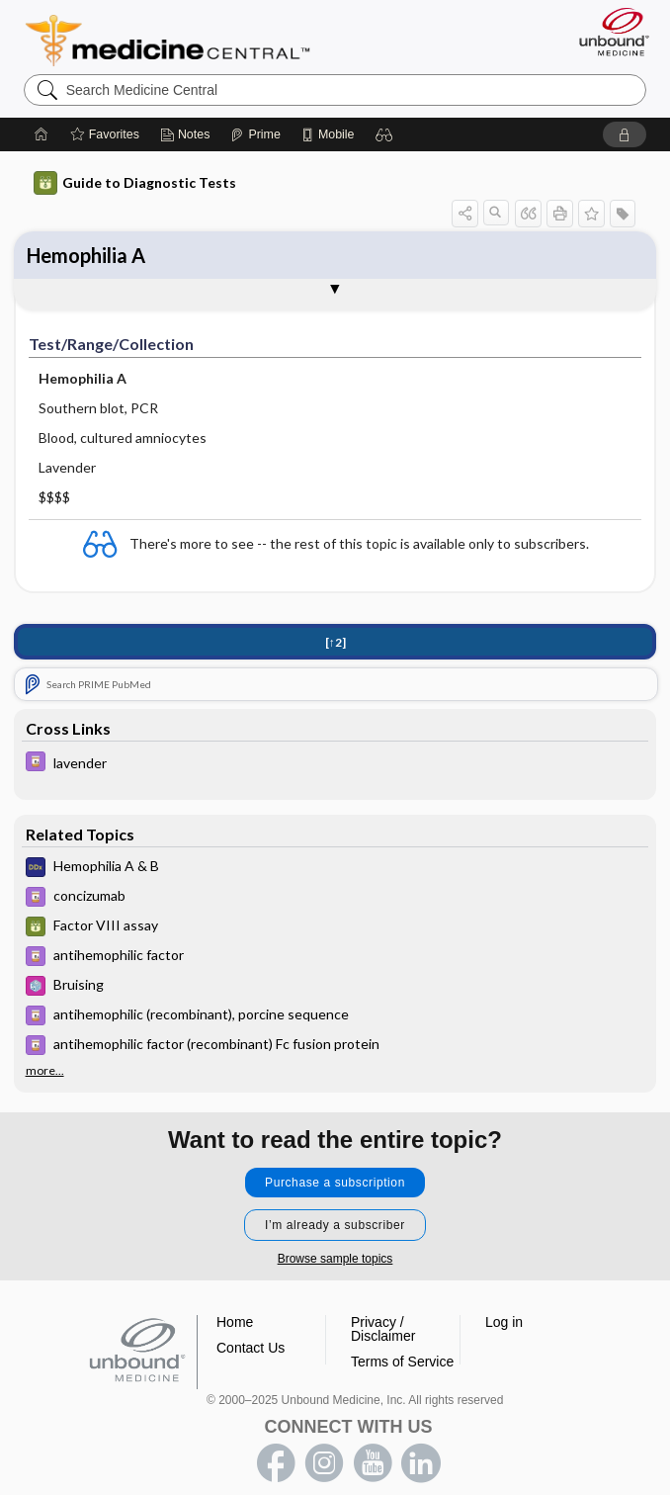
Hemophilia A (86, 255)
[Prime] (255, 134)
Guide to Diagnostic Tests (135, 183)
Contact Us (250, 1348)
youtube (372, 1463)
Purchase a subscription (335, 1182)
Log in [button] (504, 1322)
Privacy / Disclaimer (383, 1329)
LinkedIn (421, 1463)
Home (234, 1322)
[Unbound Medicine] (607, 31)
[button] (384, 134)
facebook (275, 1463)
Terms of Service (402, 1361)
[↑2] (335, 642)
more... (45, 1071)
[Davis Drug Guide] (335, 764)
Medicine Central (179, 40)
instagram (324, 1463)
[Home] (41, 134)
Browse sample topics (335, 1259)
